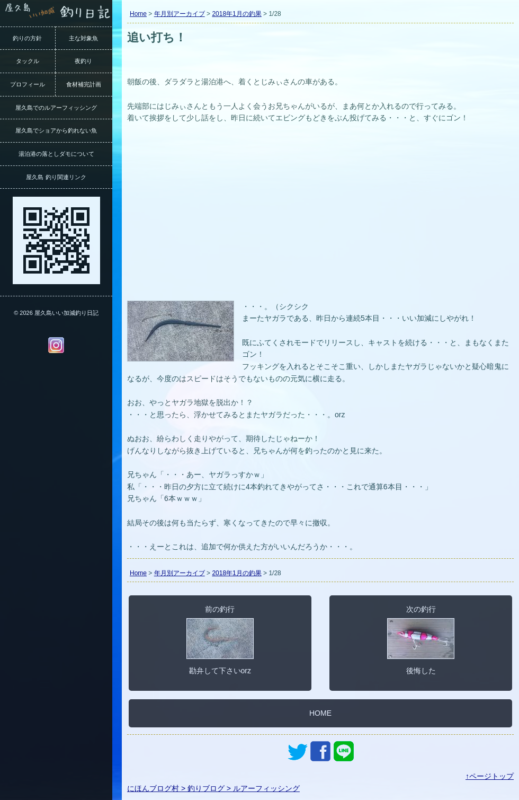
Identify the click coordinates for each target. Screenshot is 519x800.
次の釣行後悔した (420, 640)
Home (138, 13)
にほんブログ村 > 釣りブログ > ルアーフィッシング (213, 788)
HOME (320, 713)
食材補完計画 (83, 84)
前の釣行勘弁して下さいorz (220, 640)
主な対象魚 (83, 38)
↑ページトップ (490, 776)
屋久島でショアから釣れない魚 (56, 130)
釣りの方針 (27, 38)
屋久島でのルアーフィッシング (56, 107)
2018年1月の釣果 (236, 13)
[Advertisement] (320, 218)
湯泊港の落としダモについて (56, 154)
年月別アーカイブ (179, 13)
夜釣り (83, 61)
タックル (27, 61)
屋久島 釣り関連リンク (56, 177)
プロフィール (27, 84)
